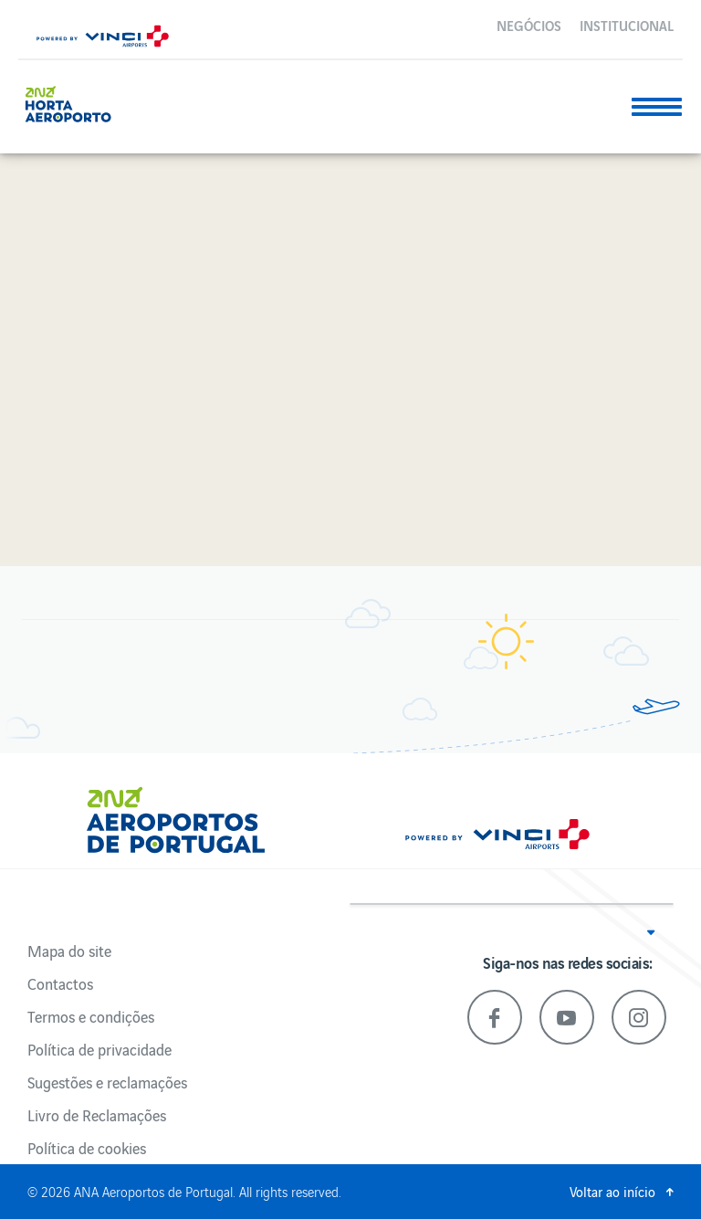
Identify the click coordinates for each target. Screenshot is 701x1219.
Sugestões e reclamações (107, 1082)
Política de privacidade (99, 1049)
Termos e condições (90, 1016)
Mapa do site (69, 951)
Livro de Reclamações (96, 1115)
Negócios (529, 25)
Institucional (627, 25)
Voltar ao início (612, 1191)
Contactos (60, 983)
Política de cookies (86, 1148)
